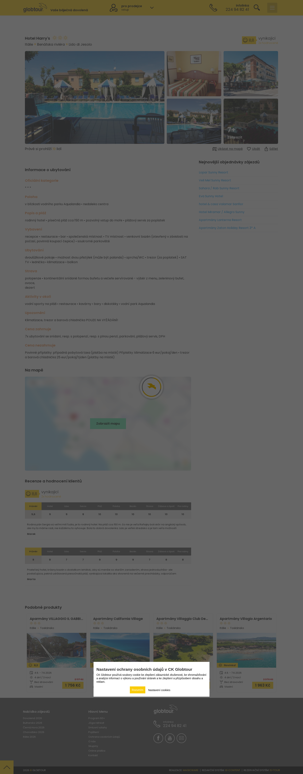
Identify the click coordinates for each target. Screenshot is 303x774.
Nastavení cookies (159, 690)
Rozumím (137, 689)
